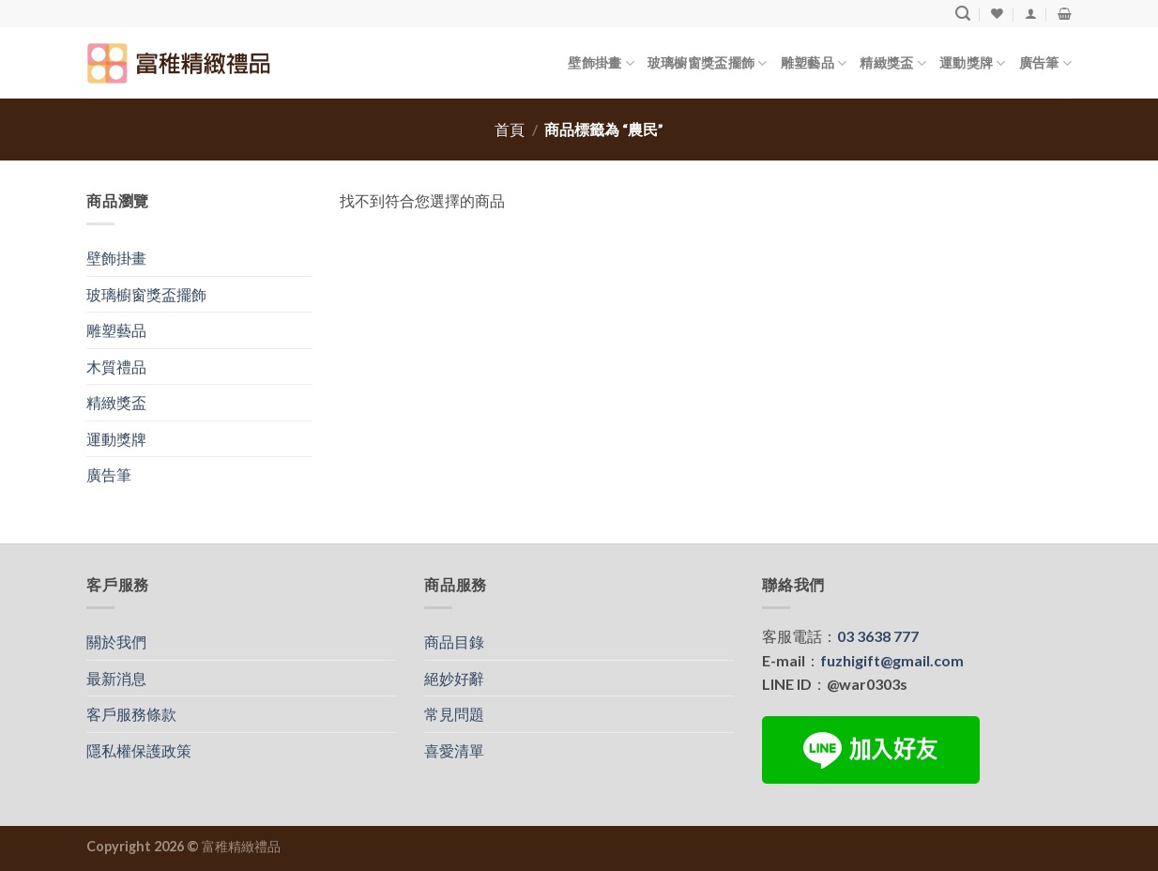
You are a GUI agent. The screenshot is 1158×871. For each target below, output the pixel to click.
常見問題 (454, 714)
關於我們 (116, 641)
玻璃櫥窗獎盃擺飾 (708, 63)
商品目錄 (454, 641)
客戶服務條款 (131, 714)
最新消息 (116, 678)
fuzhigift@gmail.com (892, 660)
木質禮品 (116, 366)
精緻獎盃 (893, 63)
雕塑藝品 (814, 63)
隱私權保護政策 (138, 750)
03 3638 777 (878, 636)
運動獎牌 (972, 63)
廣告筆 (1045, 63)
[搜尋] (962, 13)
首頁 (510, 129)
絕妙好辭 (454, 678)
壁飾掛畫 (601, 63)
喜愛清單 (454, 750)
